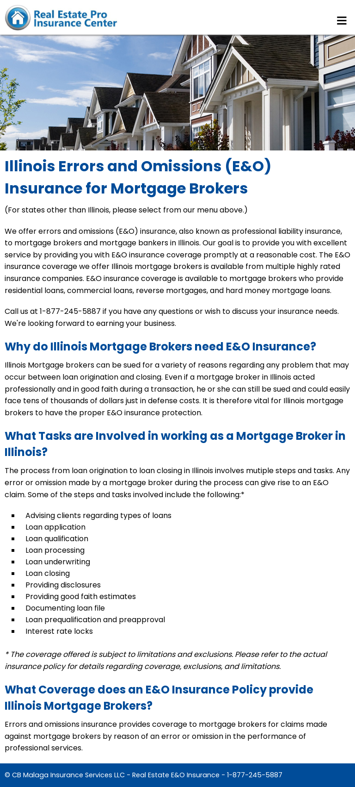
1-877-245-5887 (254, 775)
